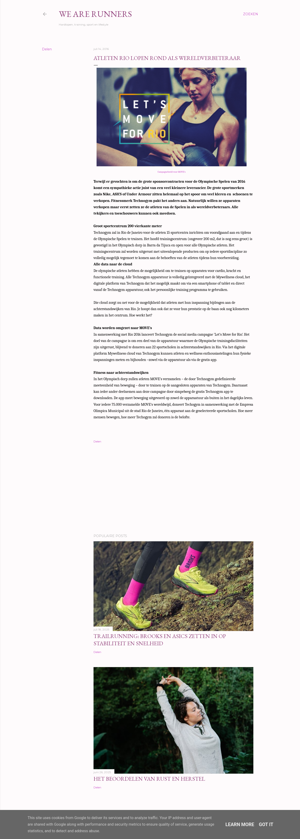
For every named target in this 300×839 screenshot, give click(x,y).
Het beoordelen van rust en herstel (149, 778)
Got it (266, 824)
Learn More (239, 824)
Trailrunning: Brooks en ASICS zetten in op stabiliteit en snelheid (160, 639)
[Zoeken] (250, 14)
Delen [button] (47, 49)
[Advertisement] (173, 489)
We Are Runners (95, 13)
